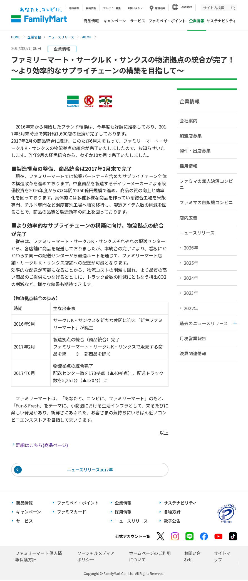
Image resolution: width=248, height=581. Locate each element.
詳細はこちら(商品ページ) (42, 445)
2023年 (191, 293)
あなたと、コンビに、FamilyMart (39, 15)
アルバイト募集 (112, 8)
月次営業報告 (193, 338)
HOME (15, 37)
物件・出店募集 (195, 150)
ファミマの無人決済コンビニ (206, 184)
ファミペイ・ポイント (167, 20)
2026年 (191, 247)
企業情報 (34, 37)
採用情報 (91, 8)
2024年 (191, 278)
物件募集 (74, 8)
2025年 (191, 263)
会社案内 (188, 120)
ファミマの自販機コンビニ (206, 202)
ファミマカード (71, 512)
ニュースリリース (61, 37)
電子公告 (172, 521)
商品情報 (91, 20)
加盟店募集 (191, 135)
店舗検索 (160, 8)
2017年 (86, 37)
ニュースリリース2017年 (89, 469)
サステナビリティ (221, 20)
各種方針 (172, 512)
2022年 (191, 308)
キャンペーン (114, 20)
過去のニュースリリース (204, 323)
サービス (137, 20)
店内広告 (188, 217)
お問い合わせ (135, 8)
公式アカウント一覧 (132, 537)
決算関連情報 (193, 353)
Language (186, 7)
